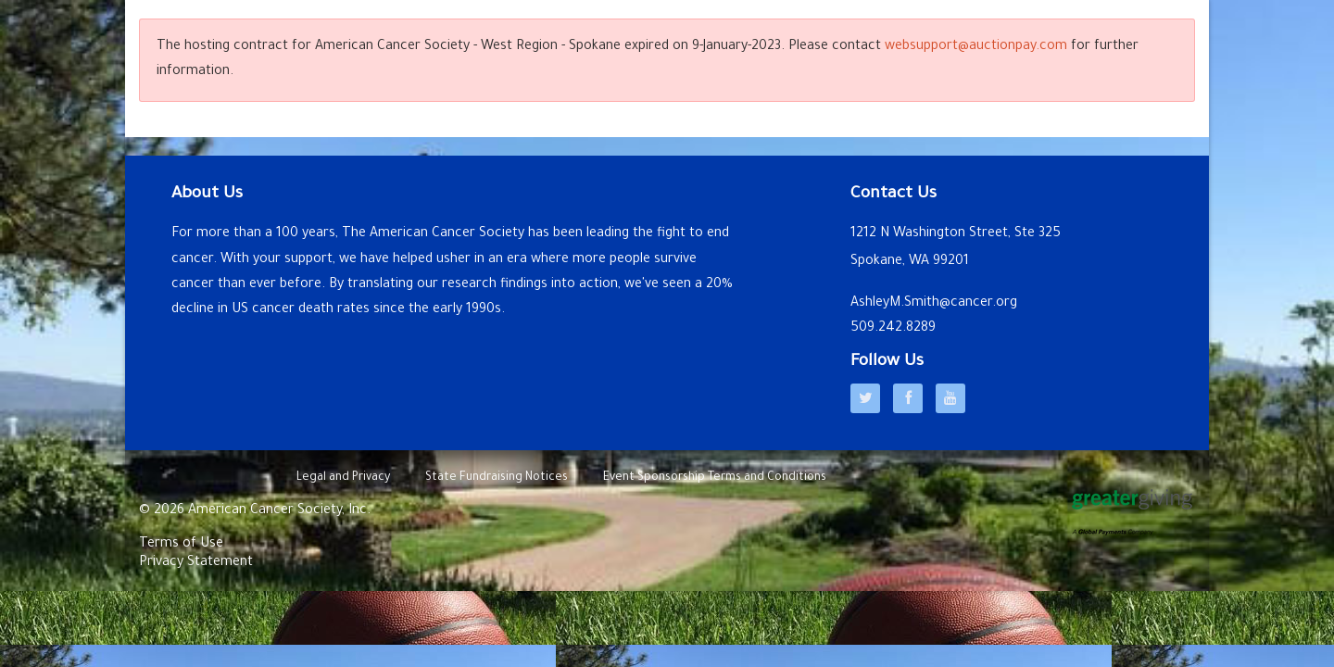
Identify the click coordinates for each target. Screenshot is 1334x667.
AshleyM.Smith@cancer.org (933, 303)
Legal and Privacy (343, 478)
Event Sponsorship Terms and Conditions (714, 478)
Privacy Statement (196, 563)
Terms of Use (181, 544)
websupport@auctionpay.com (976, 47)
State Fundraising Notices (496, 478)
